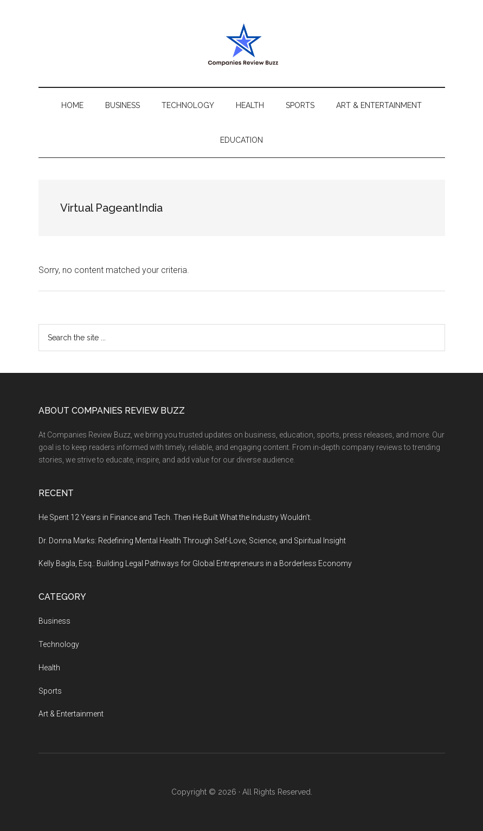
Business (54, 621)
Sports (50, 691)
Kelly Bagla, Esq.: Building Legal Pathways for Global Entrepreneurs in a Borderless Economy (195, 563)
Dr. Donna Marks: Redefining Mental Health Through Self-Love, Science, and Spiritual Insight (192, 540)
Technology (58, 644)
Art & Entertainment (71, 713)
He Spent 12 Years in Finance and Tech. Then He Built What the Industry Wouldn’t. (175, 517)
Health (49, 667)
